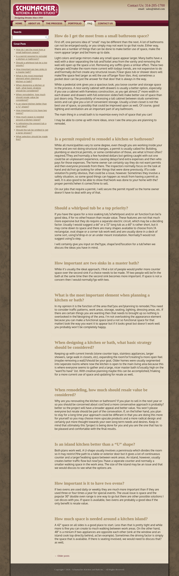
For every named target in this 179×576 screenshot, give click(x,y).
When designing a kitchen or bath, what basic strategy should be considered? (30, 88)
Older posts (62, 555)
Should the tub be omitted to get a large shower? (32, 131)
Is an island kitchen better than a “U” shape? (95, 444)
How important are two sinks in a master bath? (97, 263)
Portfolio (74, 23)
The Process (54, 23)
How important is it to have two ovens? (89, 483)
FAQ (89, 23)
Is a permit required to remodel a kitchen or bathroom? (31, 57)
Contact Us (105, 23)
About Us (34, 23)
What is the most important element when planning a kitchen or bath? (29, 78)
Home (18, 23)
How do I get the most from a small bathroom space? (30, 51)
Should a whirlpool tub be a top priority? (91, 208)
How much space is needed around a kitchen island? (30, 118)
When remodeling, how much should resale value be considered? (30, 97)
